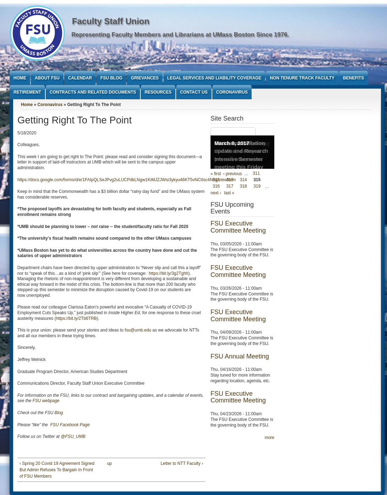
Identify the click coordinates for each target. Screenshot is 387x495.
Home (19, 78)
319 (256, 186)
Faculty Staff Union (111, 21)
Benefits (353, 78)
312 (216, 180)
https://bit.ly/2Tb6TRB (76, 318)
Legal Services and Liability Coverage (214, 78)
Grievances (144, 78)
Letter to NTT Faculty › (182, 463)
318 (243, 186)
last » (229, 192)
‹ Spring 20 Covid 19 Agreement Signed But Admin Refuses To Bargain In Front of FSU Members (56, 470)
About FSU (47, 78)
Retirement (27, 92)
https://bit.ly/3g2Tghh (168, 273)
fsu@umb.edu (138, 330)
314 (243, 180)
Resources (158, 92)
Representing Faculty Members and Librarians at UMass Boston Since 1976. (180, 34)
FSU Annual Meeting (240, 356)
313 (229, 180)
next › (216, 192)
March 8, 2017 (231, 143)
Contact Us (194, 92)
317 (229, 186)
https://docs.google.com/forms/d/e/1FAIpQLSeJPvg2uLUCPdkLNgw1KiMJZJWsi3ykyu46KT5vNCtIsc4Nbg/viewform (126, 179)
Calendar (80, 78)
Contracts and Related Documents (93, 92)
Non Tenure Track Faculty (302, 78)
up (109, 463)
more (269, 437)
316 (216, 186)
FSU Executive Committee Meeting (238, 227)
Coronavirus (232, 92)
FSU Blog (111, 78)
